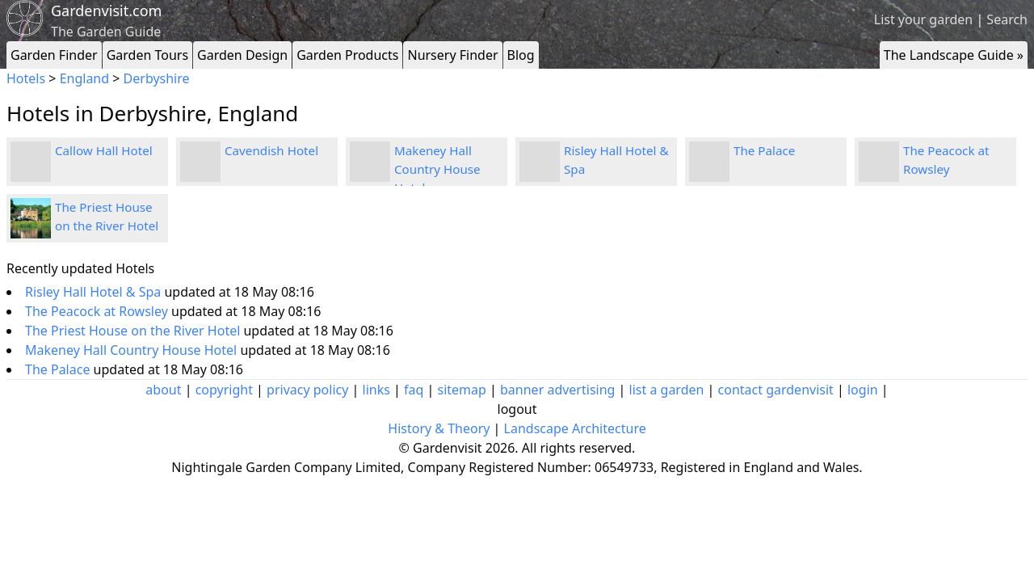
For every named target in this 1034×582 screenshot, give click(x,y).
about (163, 390)
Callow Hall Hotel (104, 150)
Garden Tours (147, 55)
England (84, 78)
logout (517, 409)
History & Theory (439, 428)
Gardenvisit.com (106, 10)
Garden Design (242, 55)
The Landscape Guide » (953, 55)
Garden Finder (54, 55)
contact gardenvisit (776, 390)
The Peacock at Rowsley (98, 311)
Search (1007, 19)
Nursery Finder (452, 55)
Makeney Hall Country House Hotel (437, 169)
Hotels (25, 78)
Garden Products (347, 55)
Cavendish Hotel (271, 150)
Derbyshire (157, 78)
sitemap (462, 390)
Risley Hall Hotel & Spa (94, 292)
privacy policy (307, 390)
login (862, 390)
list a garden (666, 390)
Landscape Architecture (575, 428)
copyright (224, 390)
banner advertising (557, 390)
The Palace (764, 150)
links (376, 390)
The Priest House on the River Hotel (134, 331)
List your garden (923, 19)
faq (413, 390)
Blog (521, 55)
